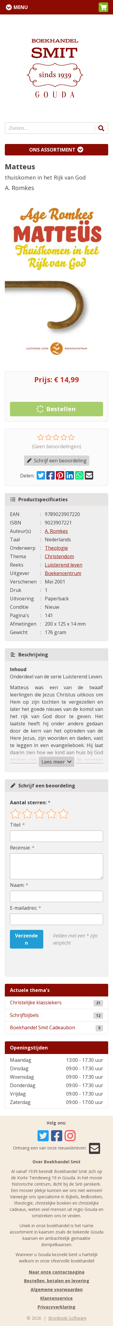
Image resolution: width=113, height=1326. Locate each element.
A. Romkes (56, 531)
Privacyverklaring (56, 1307)
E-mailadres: (23, 908)
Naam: (17, 885)
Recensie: (20, 847)
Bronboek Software (67, 1318)
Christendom (59, 556)
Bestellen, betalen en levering (56, 1281)
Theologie (56, 548)
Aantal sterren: (28, 802)
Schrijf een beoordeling (57, 460)
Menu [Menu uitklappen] (21, 7)
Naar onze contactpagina (56, 1272)
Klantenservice (56, 1298)
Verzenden (26, 939)
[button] (103, 7)
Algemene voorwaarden (57, 1289)
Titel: (15, 824)
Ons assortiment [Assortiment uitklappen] (52, 149)
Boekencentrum (63, 573)
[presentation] (48, 962)
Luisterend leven (63, 564)
